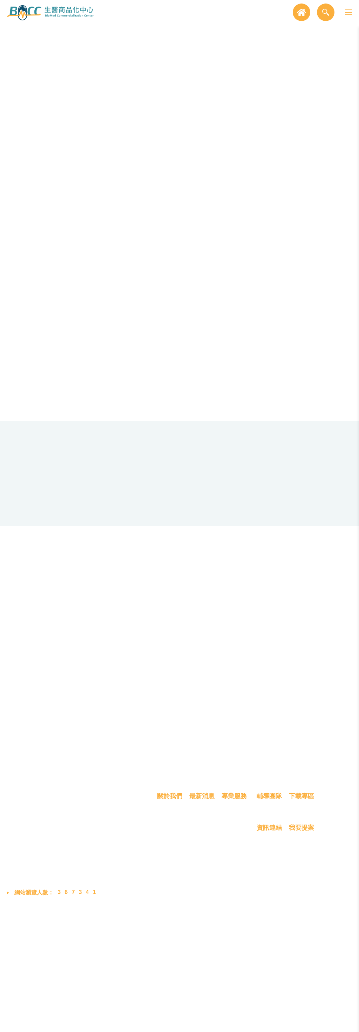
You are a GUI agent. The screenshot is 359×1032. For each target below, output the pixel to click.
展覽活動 (200, 955)
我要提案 (301, 951)
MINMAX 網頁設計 (329, 1021)
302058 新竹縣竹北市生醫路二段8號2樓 (102, 942)
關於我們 (169, 919)
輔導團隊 (269, 919)
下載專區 (301, 919)
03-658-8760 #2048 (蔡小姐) (93, 963)
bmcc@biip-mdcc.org (86, 980)
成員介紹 (168, 955)
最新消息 (202, 919)
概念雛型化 (236, 942)
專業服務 (234, 919)
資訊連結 (269, 951)
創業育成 (233, 980)
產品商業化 (236, 968)
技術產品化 (236, 955)
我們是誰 (168, 942)
